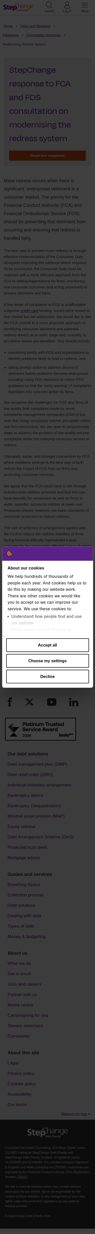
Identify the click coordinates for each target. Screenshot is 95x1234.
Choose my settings (47, 660)
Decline (47, 676)
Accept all (47, 645)
